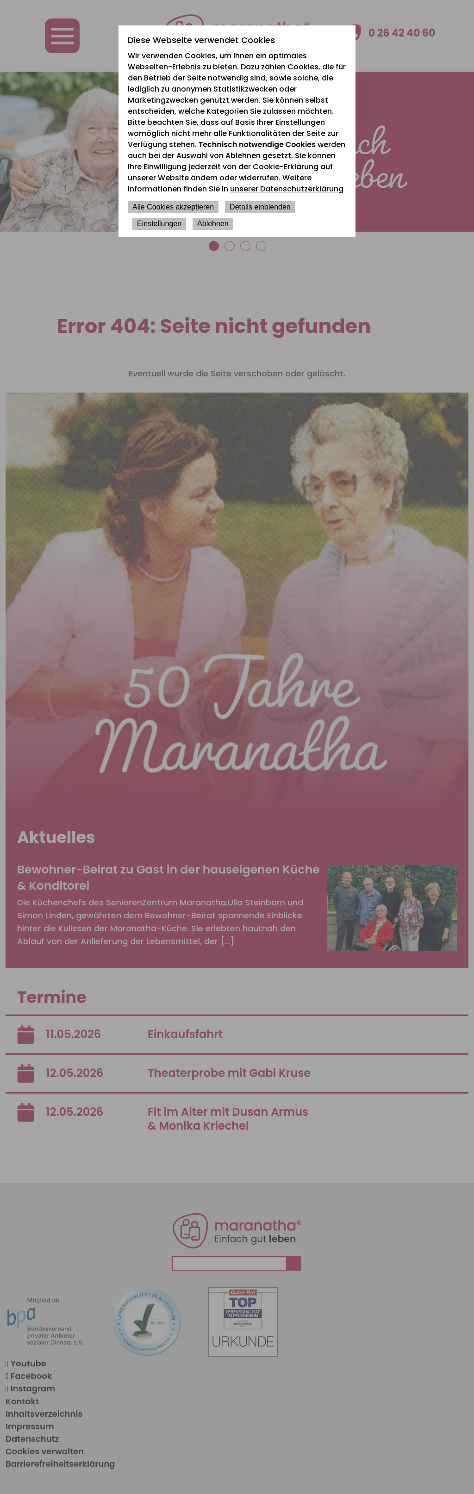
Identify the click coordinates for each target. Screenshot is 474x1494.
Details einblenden (260, 207)
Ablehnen (213, 223)
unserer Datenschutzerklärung (286, 189)
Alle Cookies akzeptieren (173, 207)
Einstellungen (159, 223)
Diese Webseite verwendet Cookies (201, 40)
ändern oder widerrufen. (236, 177)
